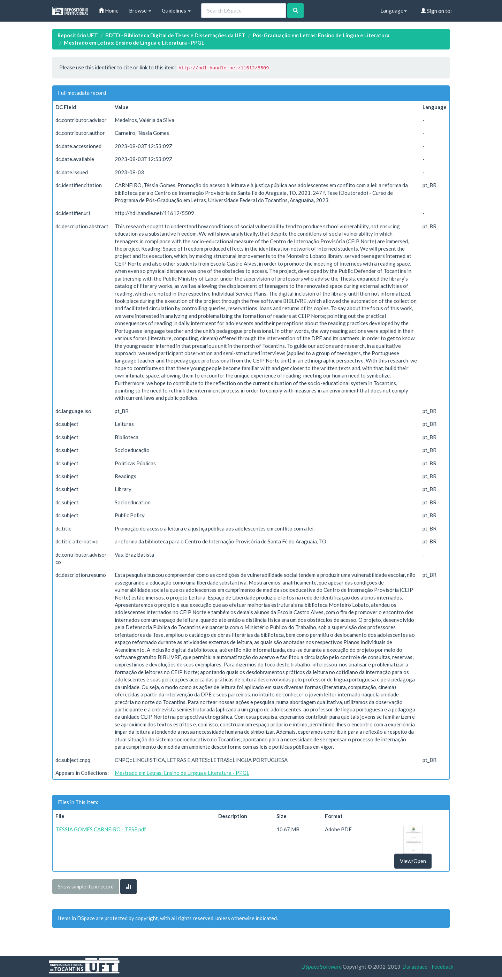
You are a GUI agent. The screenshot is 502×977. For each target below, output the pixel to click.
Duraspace (414, 966)
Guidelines (176, 10)
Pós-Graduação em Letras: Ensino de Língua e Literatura (321, 35)
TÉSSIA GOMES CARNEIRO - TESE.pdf (100, 829)
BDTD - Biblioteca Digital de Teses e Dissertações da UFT (175, 35)
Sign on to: (436, 11)
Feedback (442, 966)
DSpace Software (321, 966)
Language (393, 10)
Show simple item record (86, 886)
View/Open (413, 861)
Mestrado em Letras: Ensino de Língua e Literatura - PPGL (134, 42)
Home (109, 10)
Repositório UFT (78, 35)
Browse (140, 10)
